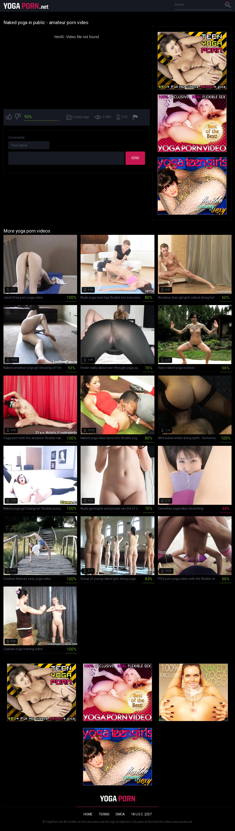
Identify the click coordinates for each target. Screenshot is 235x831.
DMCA (120, 814)
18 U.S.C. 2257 (141, 814)
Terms (104, 814)
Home (88, 814)
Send (135, 158)
